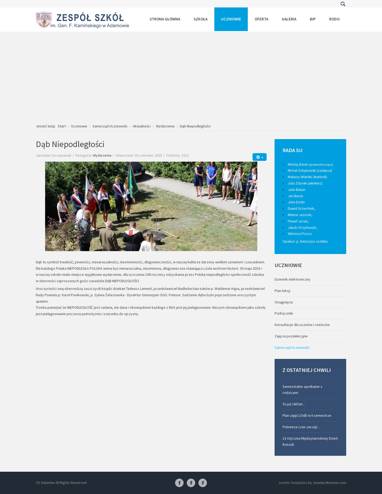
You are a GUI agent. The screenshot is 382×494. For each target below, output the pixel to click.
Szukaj (343, 4)
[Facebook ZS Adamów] (179, 483)
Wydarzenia (102, 155)
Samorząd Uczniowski (292, 347)
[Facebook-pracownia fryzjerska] (191, 483)
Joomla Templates (292, 482)
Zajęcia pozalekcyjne (291, 336)
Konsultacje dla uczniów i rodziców (302, 324)
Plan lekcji (282, 290)
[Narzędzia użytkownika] (260, 157)
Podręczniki (284, 313)
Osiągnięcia (284, 302)
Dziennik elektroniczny (292, 279)
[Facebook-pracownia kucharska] (202, 483)
